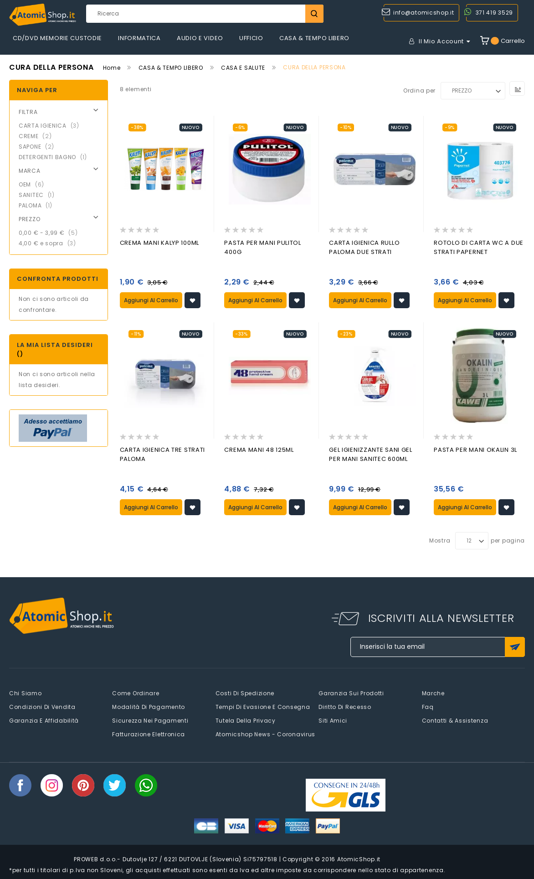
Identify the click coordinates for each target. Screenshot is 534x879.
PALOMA (38, 205)
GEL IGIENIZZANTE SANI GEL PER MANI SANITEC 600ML (370, 453)
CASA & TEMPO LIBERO (171, 68)
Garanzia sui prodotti (351, 692)
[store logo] (42, 15)
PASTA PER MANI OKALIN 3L (475, 449)
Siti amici (332, 719)
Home (112, 68)
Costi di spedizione (245, 692)
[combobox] (204, 14)
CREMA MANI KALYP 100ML (159, 242)
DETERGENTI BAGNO (55, 157)
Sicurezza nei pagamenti (150, 719)
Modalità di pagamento (148, 705)
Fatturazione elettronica (148, 733)
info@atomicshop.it (423, 12)
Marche (433, 692)
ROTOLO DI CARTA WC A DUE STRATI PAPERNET (479, 247)
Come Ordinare (135, 692)
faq (428, 705)
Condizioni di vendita (42, 705)
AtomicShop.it (358, 858)
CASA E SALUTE (243, 68)
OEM (34, 184)
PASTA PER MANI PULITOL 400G (262, 247)
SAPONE (39, 146)
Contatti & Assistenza (455, 719)
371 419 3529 (494, 12)
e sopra (50, 243)
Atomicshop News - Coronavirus (265, 733)
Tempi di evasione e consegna (263, 705)
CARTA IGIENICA (52, 125)
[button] (192, 300)
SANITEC (39, 195)
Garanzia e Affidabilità (44, 719)
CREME (38, 136)
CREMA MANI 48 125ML (258, 449)
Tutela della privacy (246, 719)
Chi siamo (25, 692)
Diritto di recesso (344, 705)
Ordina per (419, 90)
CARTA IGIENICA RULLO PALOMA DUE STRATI (364, 247)
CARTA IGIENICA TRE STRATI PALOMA (162, 453)
